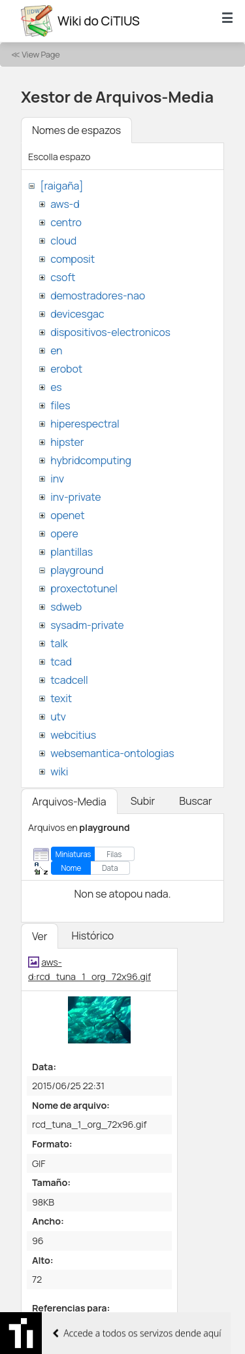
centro (66, 222)
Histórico (92, 935)
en (56, 350)
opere (64, 533)
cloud (63, 240)
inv (57, 478)
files (60, 405)
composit (72, 259)
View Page (40, 54)
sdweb (66, 607)
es (55, 387)
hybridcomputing (90, 460)
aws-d (64, 204)
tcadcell (69, 680)
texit (61, 698)
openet (67, 515)
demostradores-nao (97, 295)
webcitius (73, 735)
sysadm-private (86, 625)
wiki (59, 771)
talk (58, 643)
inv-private (75, 497)
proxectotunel (84, 588)
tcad (61, 661)
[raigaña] (61, 185)
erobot (66, 369)
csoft (62, 277)
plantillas (71, 552)
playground (76, 570)
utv (58, 716)
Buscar (195, 801)
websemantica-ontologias (112, 753)
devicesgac (77, 314)
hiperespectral (84, 423)
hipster (67, 442)
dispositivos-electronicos (110, 332)
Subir (143, 801)
